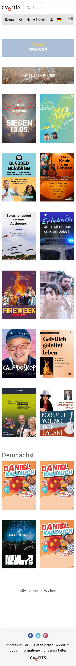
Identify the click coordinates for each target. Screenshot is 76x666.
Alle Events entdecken (38, 590)
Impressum (14, 645)
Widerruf (62, 645)
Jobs (13, 650)
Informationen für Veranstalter (42, 650)
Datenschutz (43, 645)
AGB (28, 645)
